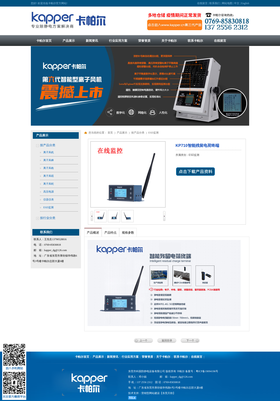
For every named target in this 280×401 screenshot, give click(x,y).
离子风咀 (48, 175)
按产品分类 (47, 145)
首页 (110, 132)
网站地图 (227, 3)
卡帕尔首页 (82, 356)
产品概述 (93, 232)
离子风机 (48, 152)
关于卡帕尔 (163, 356)
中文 (236, 3)
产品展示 (122, 132)
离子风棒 (48, 160)
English (245, 3)
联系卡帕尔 (181, 356)
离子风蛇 (48, 183)
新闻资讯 (112, 356)
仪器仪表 (48, 199)
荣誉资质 (147, 356)
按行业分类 (47, 218)
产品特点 (110, 232)
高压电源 (48, 191)
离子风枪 (48, 168)
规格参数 (128, 232)
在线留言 (202, 3)
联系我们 (214, 3)
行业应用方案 (130, 356)
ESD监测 (48, 207)
